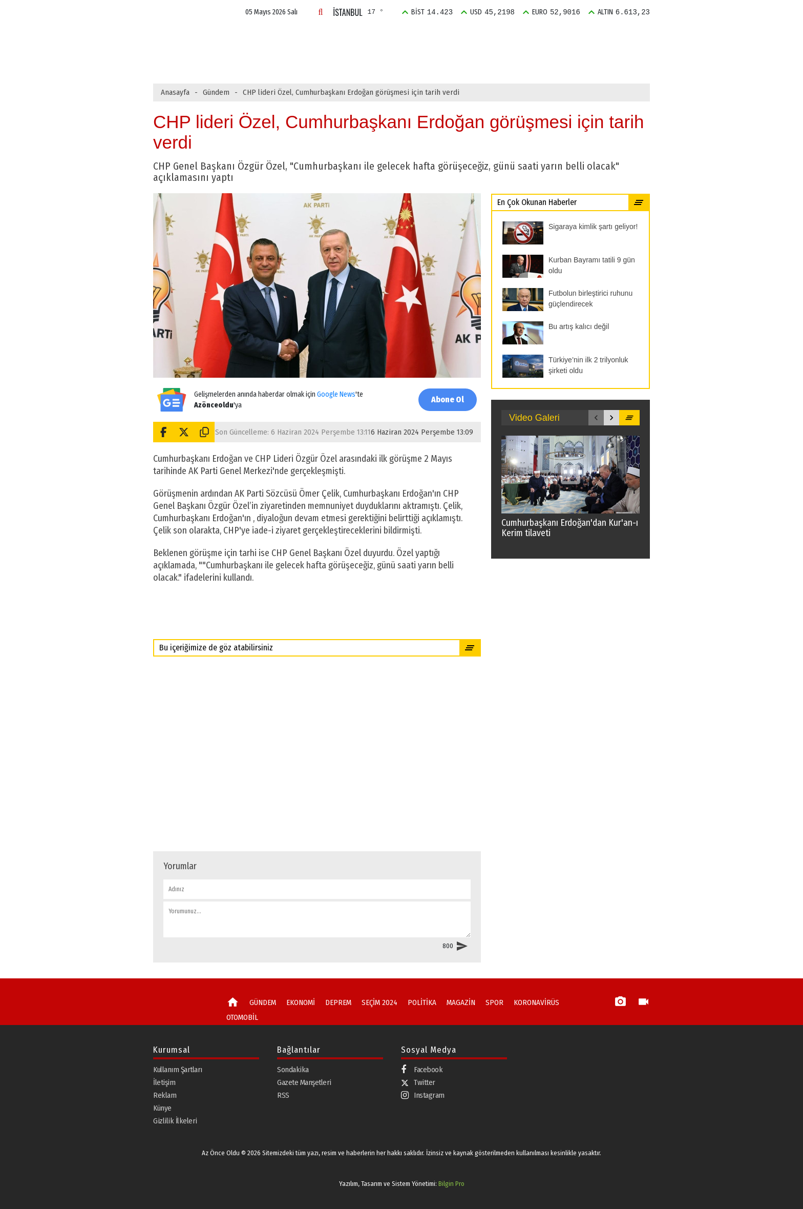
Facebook (421, 1069)
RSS (283, 1095)
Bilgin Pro (451, 1183)
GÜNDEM (270, 37)
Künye (162, 1108)
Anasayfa (175, 92)
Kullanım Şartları (177, 1069)
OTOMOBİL (242, 1017)
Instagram (423, 1095)
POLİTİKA (467, 37)
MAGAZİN (513, 37)
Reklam (164, 1095)
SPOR (555, 37)
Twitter (418, 1082)
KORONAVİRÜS (536, 1002)
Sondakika (293, 1069)
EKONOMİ (318, 37)
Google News (336, 394)
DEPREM (365, 37)
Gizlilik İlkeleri (175, 1120)
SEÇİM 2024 (415, 37)
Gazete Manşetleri (304, 1082)
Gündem (216, 92)
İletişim (164, 1082)
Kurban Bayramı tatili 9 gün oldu (328, 60)
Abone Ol (447, 399)
